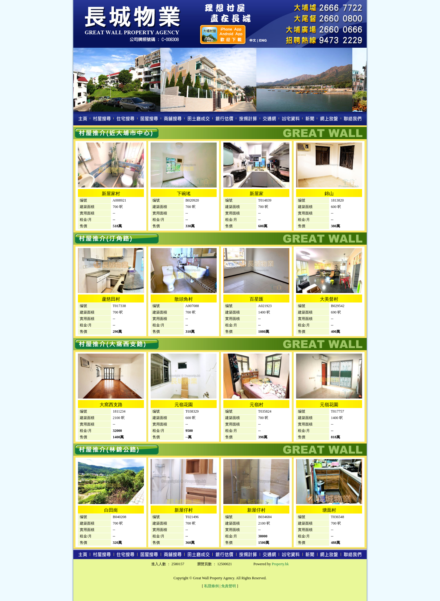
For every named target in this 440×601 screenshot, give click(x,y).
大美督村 (329, 299)
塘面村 (329, 510)
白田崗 (111, 510)
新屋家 (256, 193)
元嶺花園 (183, 404)
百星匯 (256, 299)
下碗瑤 (184, 193)
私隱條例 (211, 586)
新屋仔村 (183, 510)
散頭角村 (183, 299)
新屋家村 (111, 193)
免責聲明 (228, 586)
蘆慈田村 (111, 299)
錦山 (329, 193)
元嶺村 (256, 404)
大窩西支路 (111, 404)
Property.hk (280, 564)
